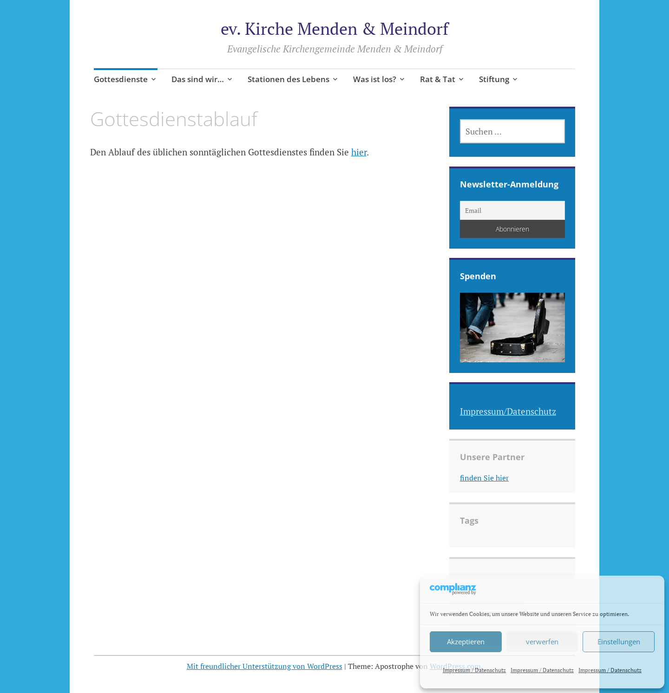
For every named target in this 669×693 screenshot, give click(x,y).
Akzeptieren (466, 641)
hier (359, 152)
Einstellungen (618, 641)
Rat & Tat (437, 79)
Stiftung (494, 79)
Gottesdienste (121, 79)
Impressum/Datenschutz (508, 411)
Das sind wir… (197, 79)
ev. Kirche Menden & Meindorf (334, 28)
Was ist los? (374, 79)
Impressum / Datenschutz (474, 670)
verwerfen (542, 641)
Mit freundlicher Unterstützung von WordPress (264, 666)
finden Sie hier (484, 478)
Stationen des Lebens (288, 79)
